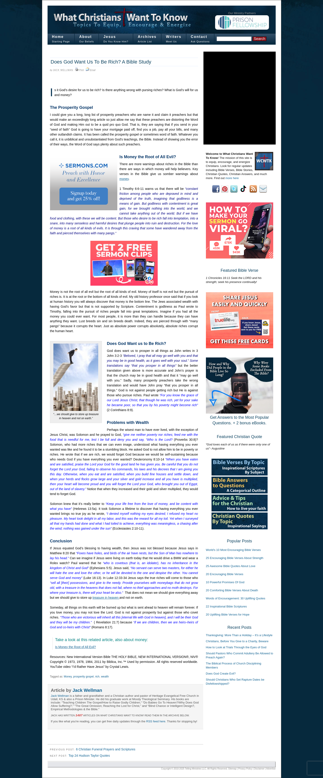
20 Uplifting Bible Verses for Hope (227, 614)
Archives (147, 37)
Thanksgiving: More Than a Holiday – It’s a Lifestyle (239, 635)
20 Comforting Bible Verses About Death (232, 590)
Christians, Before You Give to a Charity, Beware (237, 641)
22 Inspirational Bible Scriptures (226, 606)
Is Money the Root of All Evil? (75, 647)
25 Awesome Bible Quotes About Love (230, 566)
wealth (105, 676)
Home (58, 37)
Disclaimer (259, 768)
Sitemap (232, 768)
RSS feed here (155, 721)
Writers (173, 37)
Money (68, 676)
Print (81, 70)
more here (232, 178)
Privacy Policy (245, 768)
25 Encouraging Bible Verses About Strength (235, 558)
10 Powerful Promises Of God (225, 582)
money (124, 179)
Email (92, 70)
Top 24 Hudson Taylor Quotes (89, 755)
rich (97, 676)
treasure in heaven (105, 597)
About (85, 37)
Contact (199, 37)
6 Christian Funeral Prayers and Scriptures (105, 749)
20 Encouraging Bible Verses (224, 574)
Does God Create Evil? (221, 673)
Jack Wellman (63, 70)
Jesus (109, 37)
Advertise (271, 768)
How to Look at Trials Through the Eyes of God (236, 647)
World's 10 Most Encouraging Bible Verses (233, 550)
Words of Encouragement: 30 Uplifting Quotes (235, 598)
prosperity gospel (83, 676)
